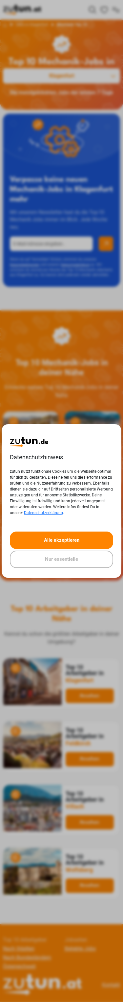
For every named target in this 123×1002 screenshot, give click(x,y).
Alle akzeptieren (61, 540)
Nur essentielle (61, 559)
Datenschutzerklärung (43, 513)
